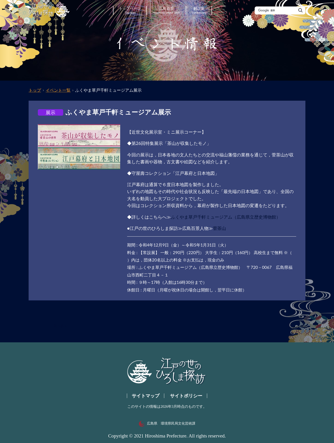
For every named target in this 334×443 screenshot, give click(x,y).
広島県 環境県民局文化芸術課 (167, 423)
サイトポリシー (186, 395)
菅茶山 (219, 228)
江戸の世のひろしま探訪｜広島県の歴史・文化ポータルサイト (49, 10)
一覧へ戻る (58, 326)
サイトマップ (145, 395)
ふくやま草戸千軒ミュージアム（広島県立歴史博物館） (225, 217)
